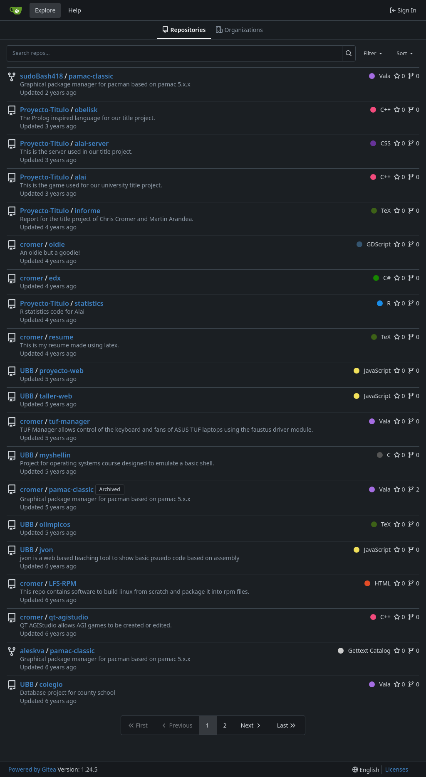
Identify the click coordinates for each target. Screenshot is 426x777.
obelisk (86, 110)
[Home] (15, 10)
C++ (380, 109)
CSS (380, 143)
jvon (46, 550)
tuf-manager (69, 421)
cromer (31, 244)
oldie (57, 244)
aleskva (32, 651)
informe (87, 211)
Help (74, 10)
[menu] (365, 770)
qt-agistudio (69, 617)
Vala (380, 76)
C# (382, 278)
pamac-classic (91, 76)
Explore (45, 10)
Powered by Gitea (32, 769)
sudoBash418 (41, 76)
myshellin (54, 455)
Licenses (397, 769)
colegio (50, 684)
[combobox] (374, 53)
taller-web (55, 396)
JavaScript (372, 370)
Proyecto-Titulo (44, 110)
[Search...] (349, 53)
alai (80, 177)
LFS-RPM (63, 583)
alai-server (91, 143)
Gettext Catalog (364, 650)
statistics (89, 303)
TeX (381, 210)
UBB (27, 370)
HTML (377, 583)
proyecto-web (61, 370)
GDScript (374, 244)
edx (55, 278)
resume (61, 337)
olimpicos (54, 524)
